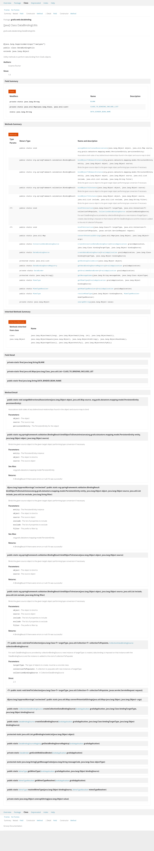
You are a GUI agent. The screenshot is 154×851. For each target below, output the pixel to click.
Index (46, 3)
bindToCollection (85, 207)
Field (21, 13)
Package (17, 3)
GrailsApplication (118, 243)
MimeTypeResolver (40, 288)
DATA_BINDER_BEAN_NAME (100, 111)
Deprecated (36, 3)
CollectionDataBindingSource (112, 211)
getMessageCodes (85, 275)
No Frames (15, 10)
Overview (7, 3)
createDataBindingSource (89, 252)
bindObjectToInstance (87, 187)
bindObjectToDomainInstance (90, 159)
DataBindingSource (41, 252)
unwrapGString (84, 301)
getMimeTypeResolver (87, 288)
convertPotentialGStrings (89, 235)
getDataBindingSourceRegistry (91, 265)
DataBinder (39, 270)
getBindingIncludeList (88, 260)
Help (53, 3)
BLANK (92, 101)
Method (40, 13)
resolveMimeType (85, 293)
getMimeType (83, 280)
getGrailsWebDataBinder (88, 270)
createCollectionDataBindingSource (94, 243)
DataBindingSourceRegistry (45, 265)
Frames (7, 10)
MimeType (37, 280)
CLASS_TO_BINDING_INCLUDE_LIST (104, 106)
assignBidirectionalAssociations (93, 147)
